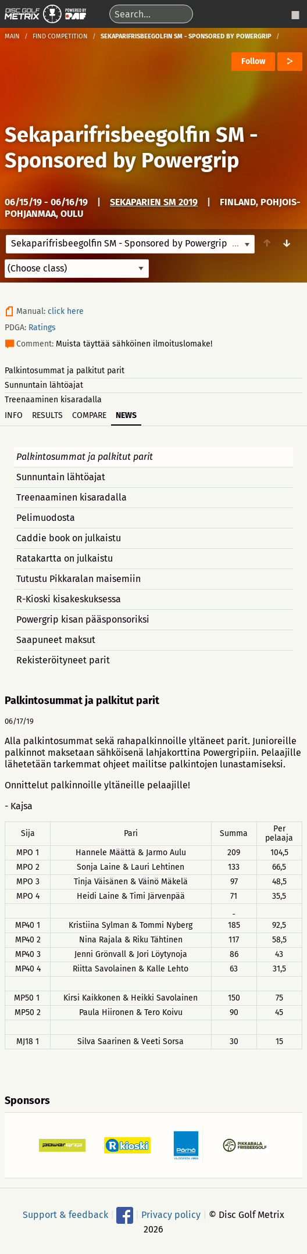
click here (66, 311)
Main (12, 36)
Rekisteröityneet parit (63, 660)
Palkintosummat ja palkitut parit (64, 371)
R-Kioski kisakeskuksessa (68, 599)
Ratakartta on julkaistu (64, 558)
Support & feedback (65, 1214)
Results (47, 415)
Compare (89, 415)
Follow (253, 61)
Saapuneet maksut (55, 639)
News (126, 415)
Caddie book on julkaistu (68, 538)
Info (14, 415)
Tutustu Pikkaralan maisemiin (78, 578)
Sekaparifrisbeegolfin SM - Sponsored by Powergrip (131, 147)
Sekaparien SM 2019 (154, 202)
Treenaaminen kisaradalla (53, 400)
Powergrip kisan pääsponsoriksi (82, 619)
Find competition (60, 36)
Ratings (42, 328)
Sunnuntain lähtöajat (44, 385)
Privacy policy (171, 1214)
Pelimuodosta (45, 517)
